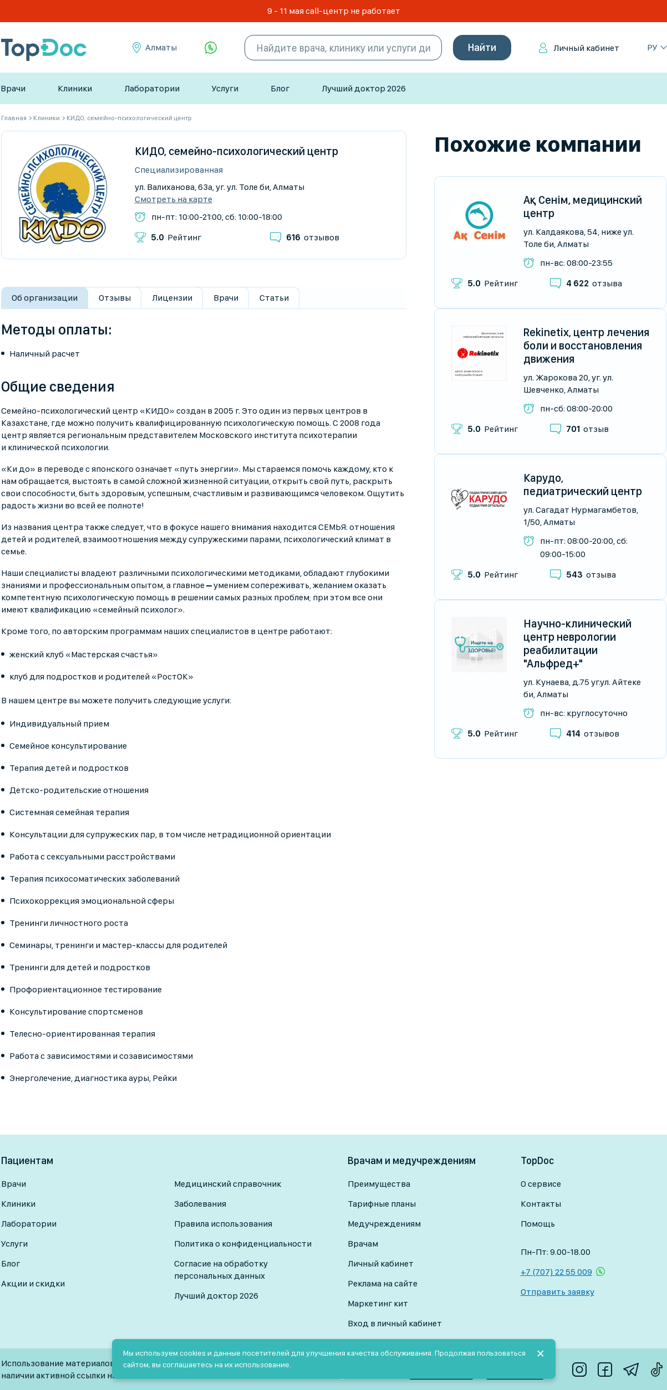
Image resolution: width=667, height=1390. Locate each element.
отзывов (312, 237)
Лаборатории (152, 88)
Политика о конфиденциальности (243, 1243)
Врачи (13, 88)
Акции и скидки (33, 1283)
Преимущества (379, 1183)
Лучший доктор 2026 (364, 88)
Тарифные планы (382, 1203)
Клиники (75, 88)
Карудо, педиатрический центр (582, 484)
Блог (280, 88)
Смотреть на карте (173, 199)
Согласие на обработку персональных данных (221, 1269)
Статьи (274, 297)
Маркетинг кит (378, 1303)
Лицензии (172, 297)
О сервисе (541, 1183)
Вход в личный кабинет (395, 1323)
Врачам (363, 1243)
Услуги (225, 88)
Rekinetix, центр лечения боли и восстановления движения (586, 345)
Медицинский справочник (227, 1183)
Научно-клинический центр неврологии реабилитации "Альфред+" (577, 643)
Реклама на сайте (382, 1283)
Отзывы (115, 297)
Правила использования (223, 1223)
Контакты (541, 1203)
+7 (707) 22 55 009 (556, 1272)
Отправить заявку (557, 1291)
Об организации (45, 297)
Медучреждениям (384, 1223)
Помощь (538, 1223)
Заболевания (200, 1203)
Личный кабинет (586, 48)
